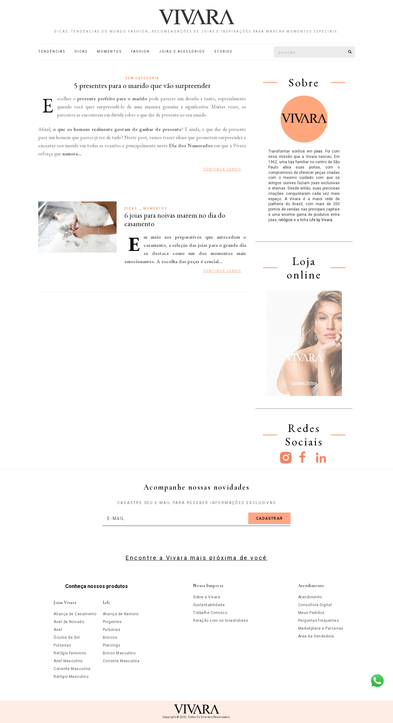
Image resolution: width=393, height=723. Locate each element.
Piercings (111, 645)
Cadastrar (269, 518)
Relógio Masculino (71, 676)
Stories (223, 51)
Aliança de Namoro (121, 614)
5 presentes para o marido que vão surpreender (142, 85)
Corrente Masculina (72, 669)
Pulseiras (62, 645)
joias (318, 151)
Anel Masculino (68, 661)
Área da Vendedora (316, 636)
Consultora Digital (315, 605)
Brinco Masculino (119, 653)
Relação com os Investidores (220, 620)
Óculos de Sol (67, 637)
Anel (58, 629)
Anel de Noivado (69, 622)
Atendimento (310, 597)
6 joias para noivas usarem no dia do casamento (174, 220)
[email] (196, 518)
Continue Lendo (222, 169)
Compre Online (304, 383)
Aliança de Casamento (75, 614)
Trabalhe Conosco (210, 613)
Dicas (81, 51)
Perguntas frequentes (318, 620)
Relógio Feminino (70, 653)
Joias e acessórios (182, 51)
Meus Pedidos (311, 613)
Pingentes (112, 622)
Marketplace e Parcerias (320, 628)
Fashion (140, 51)
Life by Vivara (320, 220)
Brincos (110, 637)
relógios (286, 220)
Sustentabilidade (209, 605)
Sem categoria (142, 78)
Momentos (109, 51)
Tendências (52, 51)
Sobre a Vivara (206, 597)
